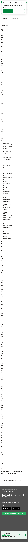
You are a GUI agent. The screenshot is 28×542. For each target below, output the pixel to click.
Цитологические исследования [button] (2, 459)
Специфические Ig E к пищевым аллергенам (7, 231)
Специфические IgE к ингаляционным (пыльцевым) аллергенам (7, 215)
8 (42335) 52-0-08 (7, 491)
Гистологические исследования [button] (2, 99)
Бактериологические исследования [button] (2, 46)
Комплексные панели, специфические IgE (7, 164)
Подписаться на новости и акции (14, 513)
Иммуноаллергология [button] (2, 134)
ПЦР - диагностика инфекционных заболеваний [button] (2, 377)
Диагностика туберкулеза (7, 158)
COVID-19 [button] (2, 30)
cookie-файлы (6, 535)
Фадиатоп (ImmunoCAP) (7, 237)
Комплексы (15, 18)
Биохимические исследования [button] (2, 69)
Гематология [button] (2, 84)
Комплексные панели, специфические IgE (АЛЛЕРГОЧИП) (7, 173)
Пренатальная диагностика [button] (2, 350)
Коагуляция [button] (2, 274)
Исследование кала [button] (2, 247)
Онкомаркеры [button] (2, 336)
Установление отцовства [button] (2, 442)
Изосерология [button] (2, 121)
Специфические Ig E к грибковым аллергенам (7, 206)
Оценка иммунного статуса (6, 191)
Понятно (21, 535)
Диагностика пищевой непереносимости (8, 153)
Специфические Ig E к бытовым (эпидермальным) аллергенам (8, 198)
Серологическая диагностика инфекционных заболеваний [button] (2, 413)
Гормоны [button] (2, 113)
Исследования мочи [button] (2, 261)
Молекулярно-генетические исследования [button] (2, 317)
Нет (20, 11)
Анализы (4, 18)
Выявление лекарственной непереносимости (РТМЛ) (8, 145)
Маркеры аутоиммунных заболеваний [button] (2, 291)
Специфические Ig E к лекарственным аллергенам (7, 224)
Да (8, 11)
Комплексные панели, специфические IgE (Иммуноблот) (7, 183)
